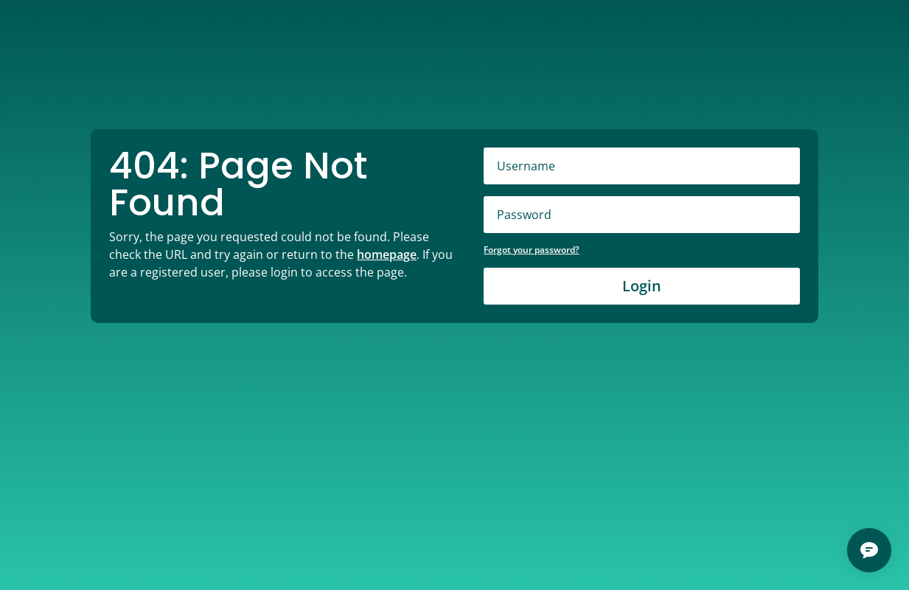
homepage (387, 254)
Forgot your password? (531, 249)
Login (641, 286)
